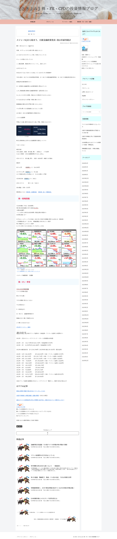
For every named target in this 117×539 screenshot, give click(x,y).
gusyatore (31, 31)
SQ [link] (29, 46)
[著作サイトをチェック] (29, 34)
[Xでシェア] (47, 433)
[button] (99, 112)
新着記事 (19, 426)
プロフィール (85, 88)
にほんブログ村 (20, 407)
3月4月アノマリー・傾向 (23, 327)
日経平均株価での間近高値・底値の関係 (27, 395)
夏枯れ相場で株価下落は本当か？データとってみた (30, 391)
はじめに (84, 84)
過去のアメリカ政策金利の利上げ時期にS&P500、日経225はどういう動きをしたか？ (40, 400)
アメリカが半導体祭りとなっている (91, 125)
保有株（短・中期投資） (45, 192)
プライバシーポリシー (88, 99)
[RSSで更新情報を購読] (34, 34)
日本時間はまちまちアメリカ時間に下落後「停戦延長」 (91, 144)
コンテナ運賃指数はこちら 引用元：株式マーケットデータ (28, 271)
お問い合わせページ (87, 92)
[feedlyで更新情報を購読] (31, 34)
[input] (91, 112)
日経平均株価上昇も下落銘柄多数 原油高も (91, 138)
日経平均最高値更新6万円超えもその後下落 (91, 132)
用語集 (84, 96)
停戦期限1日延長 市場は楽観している (91, 150)
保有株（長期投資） (31, 192)
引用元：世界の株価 (21, 268)
